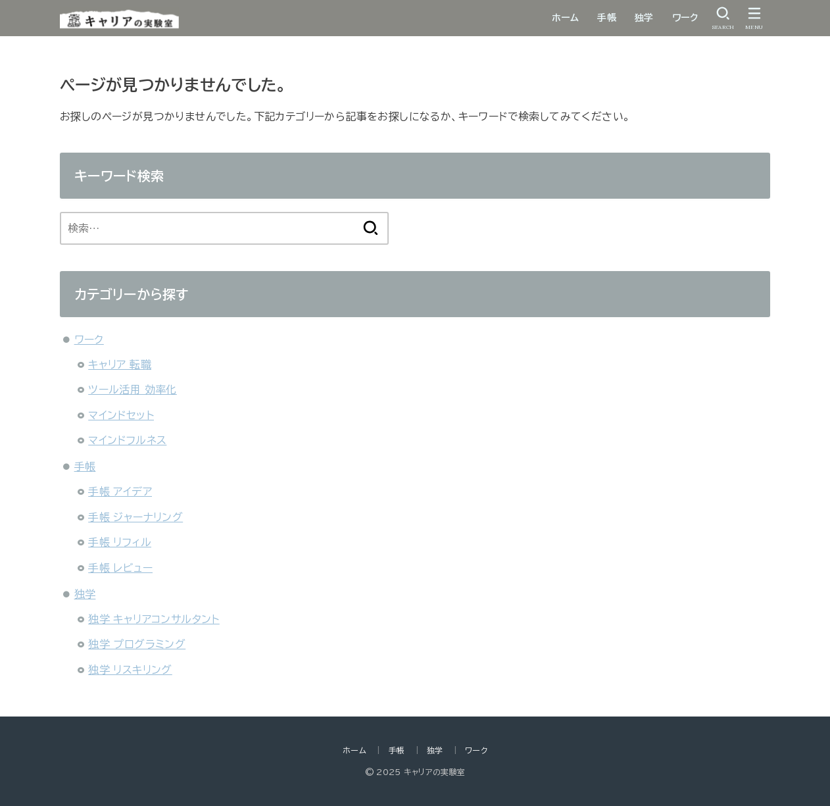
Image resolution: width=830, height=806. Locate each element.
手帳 (606, 17)
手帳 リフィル (119, 542)
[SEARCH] (723, 18)
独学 (644, 17)
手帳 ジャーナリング (135, 517)
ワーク (685, 17)
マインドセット (121, 415)
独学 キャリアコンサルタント (154, 619)
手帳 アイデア (120, 491)
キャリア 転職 (119, 364)
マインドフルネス (127, 440)
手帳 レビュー (120, 568)
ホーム (565, 17)
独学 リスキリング (130, 670)
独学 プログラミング (136, 644)
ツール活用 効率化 (132, 389)
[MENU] (754, 18)
